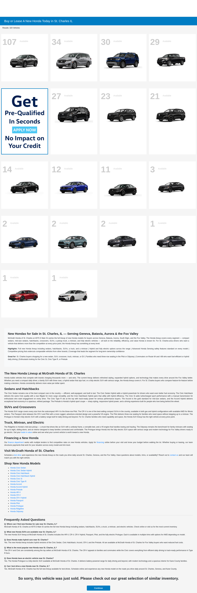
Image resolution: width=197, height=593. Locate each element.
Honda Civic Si (16, 479)
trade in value (26, 432)
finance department (16, 442)
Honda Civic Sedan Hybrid (21, 470)
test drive (17, 455)
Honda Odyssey (16, 511)
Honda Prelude (16, 490)
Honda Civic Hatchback (19, 473)
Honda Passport (16, 500)
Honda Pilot (15, 503)
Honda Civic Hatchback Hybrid (22, 476)
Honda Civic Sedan (18, 468)
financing (100, 442)
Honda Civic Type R (18, 481)
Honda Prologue (16, 506)
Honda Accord (16, 484)
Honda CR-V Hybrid (18, 498)
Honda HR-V (15, 492)
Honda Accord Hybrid (18, 487)
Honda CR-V (15, 495)
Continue (98, 588)
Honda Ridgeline (17, 509)
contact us (174, 455)
